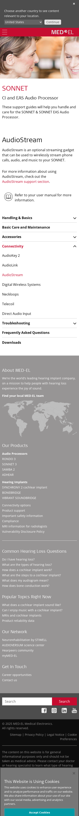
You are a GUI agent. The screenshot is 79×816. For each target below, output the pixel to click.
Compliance (10, 521)
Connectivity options (16, 505)
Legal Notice (55, 735)
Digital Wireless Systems (21, 284)
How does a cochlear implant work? (27, 570)
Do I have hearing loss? (18, 559)
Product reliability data (18, 621)
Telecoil (8, 304)
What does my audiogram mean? (25, 580)
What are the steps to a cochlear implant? (31, 575)
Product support (13, 510)
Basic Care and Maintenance (26, 227)
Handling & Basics (17, 217)
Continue (52, 22)
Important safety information (22, 516)
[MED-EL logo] (63, 32)
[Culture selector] (23, 22)
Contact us (9, 680)
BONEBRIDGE (11, 493)
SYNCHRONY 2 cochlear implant (24, 487)
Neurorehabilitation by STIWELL (24, 640)
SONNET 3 (9, 464)
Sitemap (15, 735)
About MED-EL (16, 371)
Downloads (11, 342)
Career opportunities (17, 675)
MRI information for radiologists (24, 526)
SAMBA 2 (8, 469)
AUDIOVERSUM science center (23, 645)
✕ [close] (74, 4)
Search (64, 701)
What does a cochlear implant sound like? (31, 605)
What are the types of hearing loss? (27, 565)
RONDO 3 (9, 459)
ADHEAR (8, 475)
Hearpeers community (17, 650)
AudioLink (10, 265)
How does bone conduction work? (25, 586)
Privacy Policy (34, 735)
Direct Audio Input (16, 313)
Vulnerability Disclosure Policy (23, 532)
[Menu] (4, 32)
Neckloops (10, 294)
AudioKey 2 (11, 255)
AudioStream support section (25, 181)
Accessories (11, 236)
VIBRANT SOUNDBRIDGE (19, 498)
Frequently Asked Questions (26, 332)
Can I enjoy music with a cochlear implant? (32, 610)
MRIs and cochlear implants (22, 615)
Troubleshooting (16, 323)
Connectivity (12, 246)
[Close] (74, 775)
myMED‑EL (9, 656)
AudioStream (12, 275)
